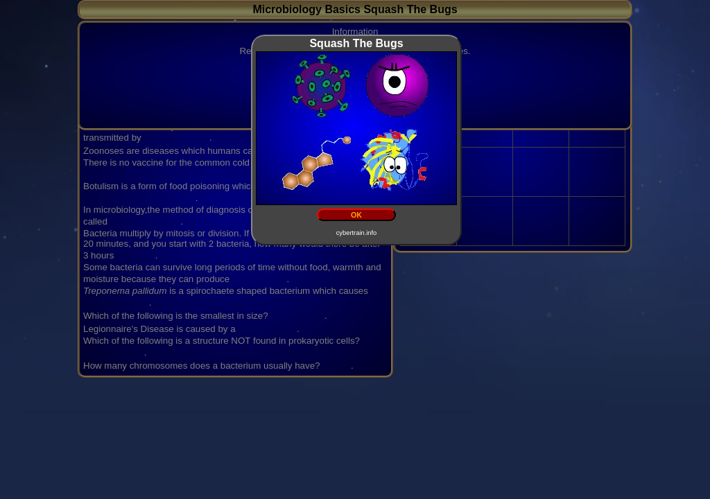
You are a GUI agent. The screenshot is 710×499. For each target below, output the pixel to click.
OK (356, 215)
